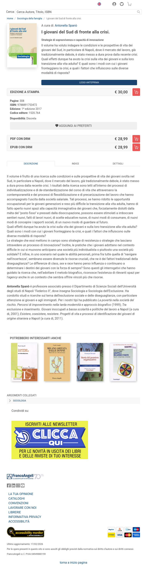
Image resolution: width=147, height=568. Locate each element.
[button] (98, 4)
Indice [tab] (75, 163)
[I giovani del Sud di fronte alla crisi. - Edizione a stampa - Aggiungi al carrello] (136, 92)
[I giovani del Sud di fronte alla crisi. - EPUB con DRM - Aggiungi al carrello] (136, 147)
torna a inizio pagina (73, 562)
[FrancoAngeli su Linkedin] (13, 486)
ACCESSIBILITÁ (18, 521)
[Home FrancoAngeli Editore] (20, 4)
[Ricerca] (139, 12)
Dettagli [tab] (118, 163)
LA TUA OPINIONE (20, 494)
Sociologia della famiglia (29, 18)
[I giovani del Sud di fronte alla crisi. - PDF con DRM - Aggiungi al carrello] (136, 139)
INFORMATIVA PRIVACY (24, 517)
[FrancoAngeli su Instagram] (18, 486)
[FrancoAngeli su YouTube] (22, 486)
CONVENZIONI (18, 503)
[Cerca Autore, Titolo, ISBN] (76, 12)
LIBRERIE (14, 512)
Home (10, 18)
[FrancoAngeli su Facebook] (9, 486)
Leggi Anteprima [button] (89, 82)
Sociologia (19, 400)
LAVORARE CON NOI (22, 508)
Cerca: (10, 12)
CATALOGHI (16, 498)
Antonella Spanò (66, 25)
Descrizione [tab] (31, 163)
